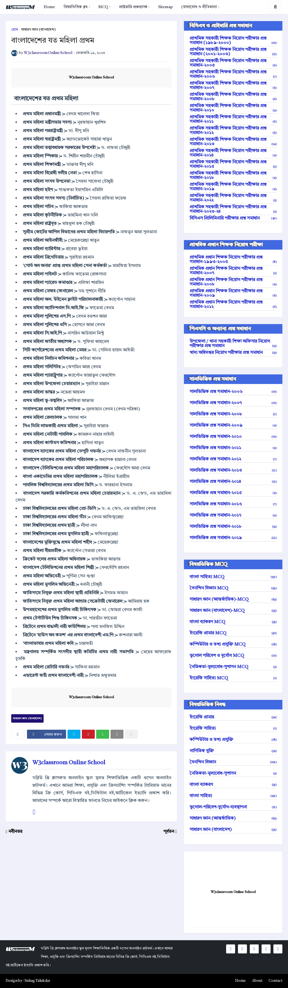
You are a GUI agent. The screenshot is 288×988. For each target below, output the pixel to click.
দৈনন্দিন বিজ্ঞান (233, 762)
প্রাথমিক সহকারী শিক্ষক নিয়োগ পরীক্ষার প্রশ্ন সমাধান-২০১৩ (233, 141)
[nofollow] (131, 734)
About (257, 981)
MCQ (103, 7)
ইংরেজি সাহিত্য (233, 728)
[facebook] (46, 734)
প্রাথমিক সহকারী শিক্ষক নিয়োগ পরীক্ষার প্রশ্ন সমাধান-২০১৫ (233, 164)
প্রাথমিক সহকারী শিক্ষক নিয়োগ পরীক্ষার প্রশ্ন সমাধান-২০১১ (233, 119)
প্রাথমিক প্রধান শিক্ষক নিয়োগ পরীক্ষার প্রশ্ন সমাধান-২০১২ (233, 304)
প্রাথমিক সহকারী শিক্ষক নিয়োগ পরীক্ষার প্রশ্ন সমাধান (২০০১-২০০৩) (233, 52)
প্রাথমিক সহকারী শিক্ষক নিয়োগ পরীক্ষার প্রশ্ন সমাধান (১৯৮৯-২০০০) (233, 40)
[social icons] (230, 948)
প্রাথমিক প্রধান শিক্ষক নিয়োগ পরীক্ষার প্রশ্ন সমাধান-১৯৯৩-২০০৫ (233, 259)
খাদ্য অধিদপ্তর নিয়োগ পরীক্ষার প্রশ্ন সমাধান (233, 353)
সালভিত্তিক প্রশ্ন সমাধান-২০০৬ (233, 392)
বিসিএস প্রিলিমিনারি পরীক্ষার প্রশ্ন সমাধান (233, 218)
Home (49, 7)
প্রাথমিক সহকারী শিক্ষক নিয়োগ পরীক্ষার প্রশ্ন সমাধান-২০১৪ (233, 153)
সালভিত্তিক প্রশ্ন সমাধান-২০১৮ (233, 526)
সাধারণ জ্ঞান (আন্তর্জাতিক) (233, 818)
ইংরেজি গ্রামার (233, 717)
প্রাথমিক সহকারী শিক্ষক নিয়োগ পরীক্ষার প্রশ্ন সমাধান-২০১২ (233, 130)
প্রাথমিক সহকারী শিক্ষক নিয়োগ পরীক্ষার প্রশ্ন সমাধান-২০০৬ (233, 74)
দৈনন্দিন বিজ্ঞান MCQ (233, 588)
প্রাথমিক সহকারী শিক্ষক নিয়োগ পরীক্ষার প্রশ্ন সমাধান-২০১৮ (233, 175)
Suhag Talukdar (37, 981)
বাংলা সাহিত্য (233, 796)
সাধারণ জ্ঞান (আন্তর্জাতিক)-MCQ (233, 599)
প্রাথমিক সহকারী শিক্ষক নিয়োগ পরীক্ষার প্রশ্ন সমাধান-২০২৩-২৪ (233, 209)
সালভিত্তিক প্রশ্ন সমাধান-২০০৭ (233, 403)
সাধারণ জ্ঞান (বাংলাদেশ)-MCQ (233, 611)
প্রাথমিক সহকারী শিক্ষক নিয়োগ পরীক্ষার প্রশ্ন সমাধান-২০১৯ (233, 186)
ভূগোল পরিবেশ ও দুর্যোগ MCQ (233, 656)
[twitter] (74, 734)
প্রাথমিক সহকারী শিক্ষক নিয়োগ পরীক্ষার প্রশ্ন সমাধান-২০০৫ (233, 63)
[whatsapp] (102, 734)
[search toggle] (275, 7)
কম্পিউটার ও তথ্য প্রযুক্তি (233, 740)
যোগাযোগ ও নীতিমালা (199, 7)
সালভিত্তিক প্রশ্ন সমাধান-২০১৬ (233, 504)
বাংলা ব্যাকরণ (233, 785)
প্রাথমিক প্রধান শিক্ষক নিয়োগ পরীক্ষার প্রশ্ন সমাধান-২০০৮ (233, 282)
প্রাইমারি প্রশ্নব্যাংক (133, 7)
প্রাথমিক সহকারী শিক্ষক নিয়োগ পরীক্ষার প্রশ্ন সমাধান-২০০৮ (233, 96)
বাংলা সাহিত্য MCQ (233, 577)
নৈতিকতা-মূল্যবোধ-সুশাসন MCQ (233, 667)
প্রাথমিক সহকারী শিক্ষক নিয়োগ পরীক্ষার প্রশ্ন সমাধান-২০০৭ (233, 85)
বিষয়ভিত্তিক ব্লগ (75, 7)
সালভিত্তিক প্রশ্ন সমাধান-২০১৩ (233, 470)
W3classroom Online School (91, 77)
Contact (275, 981)
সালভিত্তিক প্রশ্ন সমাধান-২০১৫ (233, 493)
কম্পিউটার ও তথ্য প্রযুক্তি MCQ (233, 644)
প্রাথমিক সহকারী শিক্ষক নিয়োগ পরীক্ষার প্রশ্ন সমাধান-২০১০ (233, 108)
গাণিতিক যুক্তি (233, 751)
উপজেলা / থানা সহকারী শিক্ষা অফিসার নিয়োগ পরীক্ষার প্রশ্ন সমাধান (233, 343)
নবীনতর (15, 831)
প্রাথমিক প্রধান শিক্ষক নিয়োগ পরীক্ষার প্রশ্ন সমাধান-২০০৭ (233, 270)
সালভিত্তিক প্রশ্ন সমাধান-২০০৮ (233, 414)
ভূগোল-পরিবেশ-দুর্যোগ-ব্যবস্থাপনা (233, 807)
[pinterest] (88, 734)
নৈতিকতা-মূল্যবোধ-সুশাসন (233, 773)
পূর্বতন (168, 831)
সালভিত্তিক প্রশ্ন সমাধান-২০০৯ (233, 425)
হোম (14, 29)
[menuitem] (49, 7)
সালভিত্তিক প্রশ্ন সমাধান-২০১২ (233, 459)
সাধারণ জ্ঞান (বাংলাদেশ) (38, 29)
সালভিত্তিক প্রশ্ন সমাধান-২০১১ (233, 448)
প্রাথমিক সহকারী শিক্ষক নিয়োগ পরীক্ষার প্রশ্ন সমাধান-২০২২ (233, 198)
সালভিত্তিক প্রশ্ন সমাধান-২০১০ (233, 437)
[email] (117, 734)
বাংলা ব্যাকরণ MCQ (233, 622)
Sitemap (165, 7)
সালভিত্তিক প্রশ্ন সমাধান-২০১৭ (233, 515)
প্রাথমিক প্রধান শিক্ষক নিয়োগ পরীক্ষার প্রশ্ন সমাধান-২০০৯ (233, 293)
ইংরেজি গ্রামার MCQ (233, 633)
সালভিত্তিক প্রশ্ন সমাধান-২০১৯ (233, 538)
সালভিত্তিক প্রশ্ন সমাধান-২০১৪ (233, 482)
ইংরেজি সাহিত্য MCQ (233, 678)
